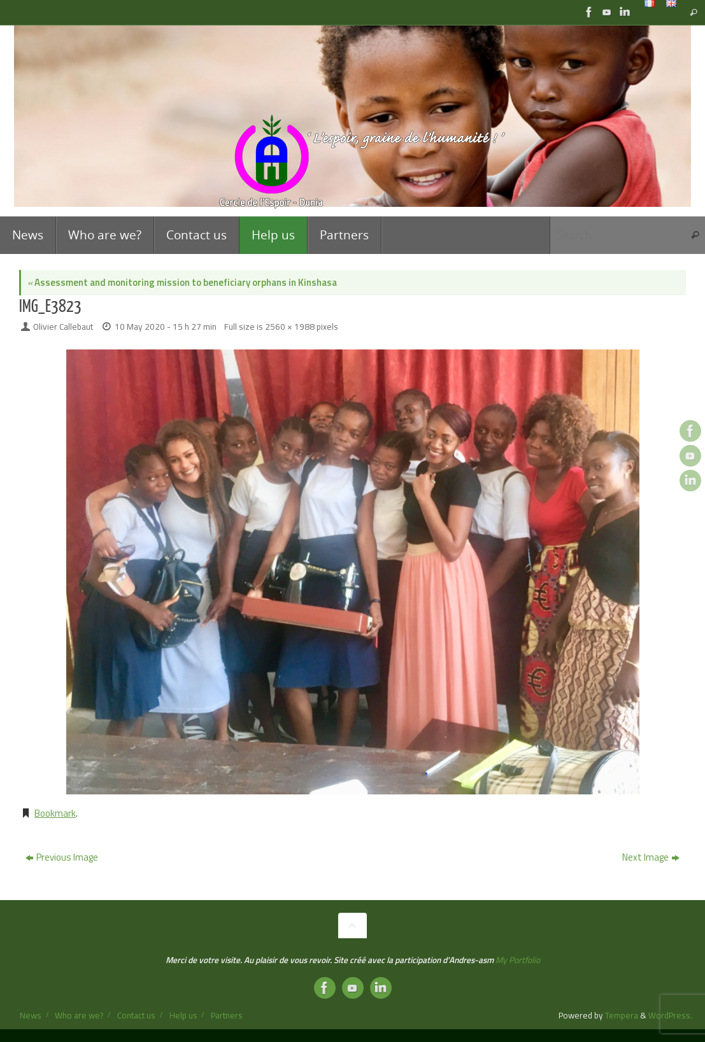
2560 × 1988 (290, 326)
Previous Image (61, 857)
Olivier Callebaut (63, 326)
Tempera (621, 1015)
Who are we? (79, 1015)
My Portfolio (517, 960)
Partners (227, 1015)
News (30, 1015)
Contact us (136, 1015)
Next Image (651, 857)
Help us (183, 1015)
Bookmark (55, 813)
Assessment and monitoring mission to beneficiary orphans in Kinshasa (182, 282)
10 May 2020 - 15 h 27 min (166, 326)
